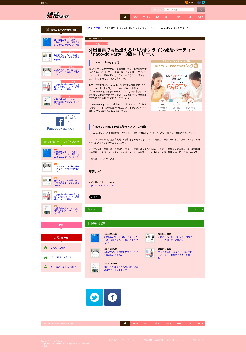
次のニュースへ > (196, 209)
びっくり (146, 17)
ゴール (168, 17)
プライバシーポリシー (130, 340)
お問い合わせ (173, 340)
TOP (87, 28)
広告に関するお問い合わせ (63, 267)
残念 (157, 17)
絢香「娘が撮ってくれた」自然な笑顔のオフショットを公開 (66, 101)
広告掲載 (148, 340)
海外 (179, 17)
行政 (189, 17)
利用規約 (113, 340)
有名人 (135, 17)
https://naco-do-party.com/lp (102, 185)
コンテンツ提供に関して (193, 340)
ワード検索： (157, 10)
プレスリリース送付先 (61, 257)
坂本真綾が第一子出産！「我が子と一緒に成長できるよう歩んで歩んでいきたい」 (66, 43)
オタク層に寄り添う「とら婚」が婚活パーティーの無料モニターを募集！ (66, 87)
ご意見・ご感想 (57, 247)
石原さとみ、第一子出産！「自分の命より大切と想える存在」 (66, 57)
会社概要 (159, 340)
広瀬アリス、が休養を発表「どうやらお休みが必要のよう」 (66, 72)
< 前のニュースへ (94, 209)
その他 (200, 17)
